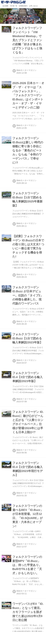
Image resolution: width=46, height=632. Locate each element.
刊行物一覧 (13, 6)
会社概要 (5, 6)
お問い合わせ (33, 6)
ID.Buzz (10, 16)
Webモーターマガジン (26, 70)
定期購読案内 (23, 6)
